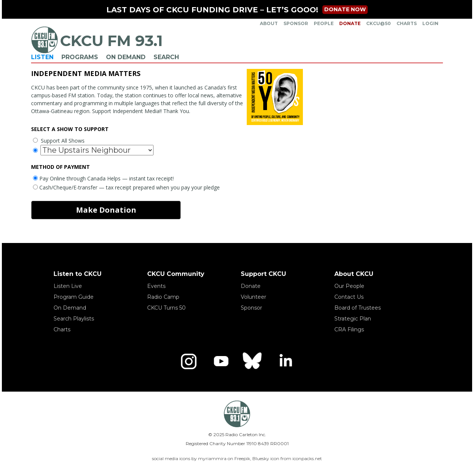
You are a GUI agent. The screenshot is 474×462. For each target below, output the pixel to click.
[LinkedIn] (285, 361)
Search (166, 57)
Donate (350, 23)
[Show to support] (97, 150)
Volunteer (253, 297)
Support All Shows (59, 140)
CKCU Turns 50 (166, 307)
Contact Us (349, 297)
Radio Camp (163, 297)
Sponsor (295, 23)
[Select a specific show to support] (35, 150)
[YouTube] (221, 361)
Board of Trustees (357, 307)
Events (156, 286)
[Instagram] (189, 361)
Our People (349, 286)
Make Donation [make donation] (106, 210)
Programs (79, 57)
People (324, 23)
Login (430, 23)
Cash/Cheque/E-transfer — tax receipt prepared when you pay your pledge (126, 187)
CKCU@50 (378, 23)
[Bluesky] (253, 361)
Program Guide (74, 297)
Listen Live (68, 286)
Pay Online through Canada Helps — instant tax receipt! (103, 178)
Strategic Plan (352, 318)
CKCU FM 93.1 (111, 40)
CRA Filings (349, 329)
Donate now (345, 9)
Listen (42, 57)
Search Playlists (74, 318)
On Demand (126, 57)
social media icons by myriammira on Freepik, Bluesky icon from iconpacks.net (237, 458)
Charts (406, 23)
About (269, 23)
